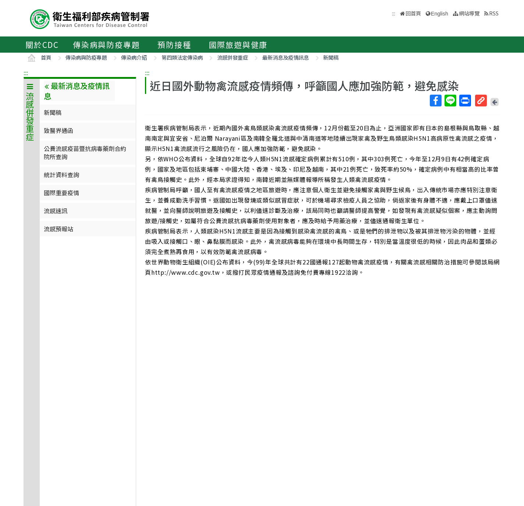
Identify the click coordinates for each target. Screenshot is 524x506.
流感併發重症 (232, 57)
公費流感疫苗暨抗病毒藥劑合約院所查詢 (85, 152)
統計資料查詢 (61, 174)
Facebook (435, 100)
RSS (494, 13)
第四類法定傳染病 (182, 57)
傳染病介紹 (134, 57)
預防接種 (174, 44)
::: (26, 72)
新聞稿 (331, 57)
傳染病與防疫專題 (106, 44)
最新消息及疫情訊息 (285, 57)
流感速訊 (55, 210)
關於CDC (42, 44)
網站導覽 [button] (469, 13)
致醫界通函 (58, 130)
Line (450, 100)
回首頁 (413, 13)
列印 (464, 100)
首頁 (46, 57)
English (439, 14)
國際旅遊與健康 (238, 44)
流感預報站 (58, 228)
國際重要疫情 (61, 192)
